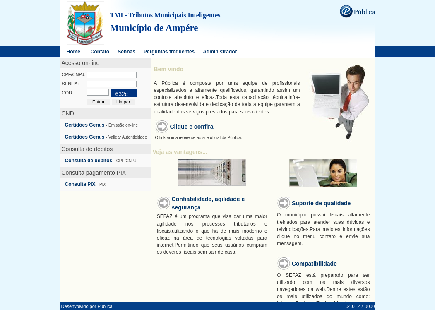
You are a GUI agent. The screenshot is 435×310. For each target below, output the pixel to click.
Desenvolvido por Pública (87, 306)
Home (73, 52)
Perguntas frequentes (169, 52)
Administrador (220, 52)
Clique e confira (192, 126)
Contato (100, 52)
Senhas (126, 52)
